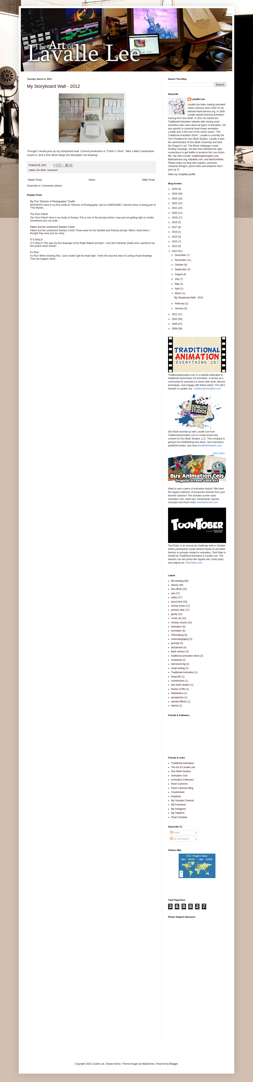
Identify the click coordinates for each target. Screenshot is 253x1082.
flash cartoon (178, 651)
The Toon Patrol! (39, 214)
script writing (178, 668)
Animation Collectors (182, 779)
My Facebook (178, 804)
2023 (175, 198)
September (181, 269)
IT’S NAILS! (36, 239)
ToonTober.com (194, 562)
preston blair (178, 609)
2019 (175, 217)
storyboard (52, 170)
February (180, 303)
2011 (175, 314)
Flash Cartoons (179, 783)
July (177, 279)
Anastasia (176, 659)
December (181, 255)
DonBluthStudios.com (210, 445)
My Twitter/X (178, 813)
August (179, 274)
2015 (175, 236)
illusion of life (178, 689)
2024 (175, 193)
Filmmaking (177, 635)
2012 (175, 251)
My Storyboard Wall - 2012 (53, 86)
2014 (175, 241)
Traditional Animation (179, 121)
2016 (175, 231)
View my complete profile (181, 174)
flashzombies (216, 159)
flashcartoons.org (177, 159)
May (177, 283)
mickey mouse (179, 622)
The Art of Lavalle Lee (183, 767)
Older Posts (148, 179)
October (179, 264)
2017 (175, 227)
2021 (175, 208)
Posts (174, 832)
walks (174, 597)
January (179, 308)
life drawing (177, 580)
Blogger (173, 1063)
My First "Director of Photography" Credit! (52, 201)
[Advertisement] (186, 981)
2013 (175, 246)
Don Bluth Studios (181, 771)
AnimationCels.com (207, 502)
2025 (175, 189)
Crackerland (177, 792)
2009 (175, 323)
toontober (176, 630)
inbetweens (177, 693)
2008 (175, 328)
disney (174, 585)
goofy (174, 614)
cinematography (179, 639)
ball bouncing (178, 664)
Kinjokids (176, 796)
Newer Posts (35, 179)
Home (92, 179)
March (178, 293)
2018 (175, 222)
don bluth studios (180, 684)
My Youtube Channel (182, 800)
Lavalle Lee (198, 99)
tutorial (174, 705)
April (177, 288)
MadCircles (148, 1063)
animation (176, 626)
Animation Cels (179, 775)
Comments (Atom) (52, 185)
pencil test (176, 601)
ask (173, 593)
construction (177, 680)
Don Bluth (41, 170)
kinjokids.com (195, 159)
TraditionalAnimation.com (207, 388)
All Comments (179, 838)
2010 (175, 319)
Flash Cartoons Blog (182, 788)
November (181, 260)
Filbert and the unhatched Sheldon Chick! (52, 227)
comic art (176, 618)
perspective (177, 697)
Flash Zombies (179, 817)
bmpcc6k (176, 676)
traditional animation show (185, 655)
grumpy (175, 643)
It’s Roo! (34, 252)
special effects (179, 701)
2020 (175, 212)
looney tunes (178, 605)
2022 (175, 203)
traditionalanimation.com (205, 156)
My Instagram (178, 808)
